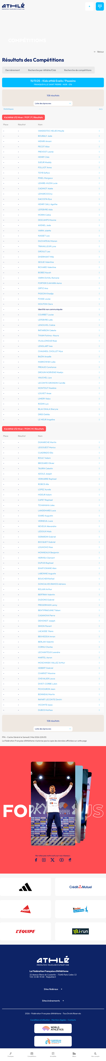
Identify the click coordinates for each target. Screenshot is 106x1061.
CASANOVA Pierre (46, 615)
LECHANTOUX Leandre (49, 652)
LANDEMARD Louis (47, 510)
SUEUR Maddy (45, 162)
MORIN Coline (44, 214)
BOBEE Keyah (44, 272)
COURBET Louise (46, 314)
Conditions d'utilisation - (41, 1020)
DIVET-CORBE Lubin (47, 683)
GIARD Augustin (45, 515)
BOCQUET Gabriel (46, 542)
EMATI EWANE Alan (47, 568)
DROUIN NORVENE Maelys (50, 372)
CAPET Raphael (45, 500)
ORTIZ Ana (43, 288)
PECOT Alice (43, 146)
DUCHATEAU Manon (47, 241)
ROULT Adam (44, 458)
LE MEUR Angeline (46, 419)
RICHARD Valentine (47, 267)
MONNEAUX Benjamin (48, 552)
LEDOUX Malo (44, 531)
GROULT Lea (44, 251)
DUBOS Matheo (45, 710)
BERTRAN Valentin (46, 594)
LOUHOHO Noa (45, 547)
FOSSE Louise (44, 299)
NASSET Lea (44, 235)
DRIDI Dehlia (44, 414)
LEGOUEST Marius (46, 447)
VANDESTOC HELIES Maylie (51, 130)
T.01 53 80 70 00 (37, 977)
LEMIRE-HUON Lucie (47, 183)
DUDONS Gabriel (46, 599)
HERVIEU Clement (46, 557)
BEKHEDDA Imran (46, 636)
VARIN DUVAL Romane (48, 277)
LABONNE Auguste (47, 573)
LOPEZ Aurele (44, 489)
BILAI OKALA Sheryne (48, 409)
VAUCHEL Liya (45, 377)
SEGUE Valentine (46, 262)
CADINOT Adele (45, 188)
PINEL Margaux (45, 178)
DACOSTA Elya (45, 199)
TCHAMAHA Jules (46, 505)
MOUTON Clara (45, 304)
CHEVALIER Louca (46, 678)
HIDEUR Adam (45, 494)
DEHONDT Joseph (46, 620)
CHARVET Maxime (46, 673)
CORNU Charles (45, 647)
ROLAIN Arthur (45, 589)
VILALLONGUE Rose (47, 340)
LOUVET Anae (44, 393)
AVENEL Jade (44, 225)
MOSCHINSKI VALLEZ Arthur (51, 662)
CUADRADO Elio (45, 452)
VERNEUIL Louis (45, 521)
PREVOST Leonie (45, 151)
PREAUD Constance (47, 367)
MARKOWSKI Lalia (46, 361)
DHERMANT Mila (46, 256)
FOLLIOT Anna (45, 167)
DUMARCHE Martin (47, 442)
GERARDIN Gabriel (47, 536)
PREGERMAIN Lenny (47, 605)
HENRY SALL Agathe (47, 204)
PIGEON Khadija (45, 293)
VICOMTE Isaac (45, 704)
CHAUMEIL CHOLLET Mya (50, 351)
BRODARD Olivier (46, 463)
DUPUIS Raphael (45, 563)
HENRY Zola (43, 157)
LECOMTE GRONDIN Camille (51, 383)
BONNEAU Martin (46, 694)
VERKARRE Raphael (47, 479)
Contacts (72, 1020)
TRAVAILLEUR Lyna (47, 246)
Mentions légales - (60, 1020)
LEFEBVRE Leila (45, 319)
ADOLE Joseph (45, 473)
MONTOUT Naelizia (47, 388)
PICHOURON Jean (46, 689)
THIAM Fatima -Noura (48, 335)
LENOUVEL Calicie (46, 325)
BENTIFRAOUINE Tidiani (49, 610)
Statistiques (8, 109)
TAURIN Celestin (45, 468)
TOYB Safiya (44, 172)
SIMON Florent (45, 626)
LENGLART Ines (45, 346)
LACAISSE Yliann (45, 631)
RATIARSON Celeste (47, 330)
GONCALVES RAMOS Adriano (52, 584)
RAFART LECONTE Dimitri (50, 699)
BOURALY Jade (45, 136)
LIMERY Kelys (44, 398)
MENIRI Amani (44, 141)
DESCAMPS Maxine (47, 220)
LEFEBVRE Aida (45, 209)
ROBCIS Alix (43, 484)
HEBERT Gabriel (45, 668)
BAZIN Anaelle (44, 356)
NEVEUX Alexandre (47, 526)
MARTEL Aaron (45, 657)
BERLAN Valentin (46, 641)
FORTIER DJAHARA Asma (50, 283)
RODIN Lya (43, 403)
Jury (101, 109)
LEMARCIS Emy (45, 193)
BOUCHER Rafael (46, 578)
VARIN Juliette (44, 230)
